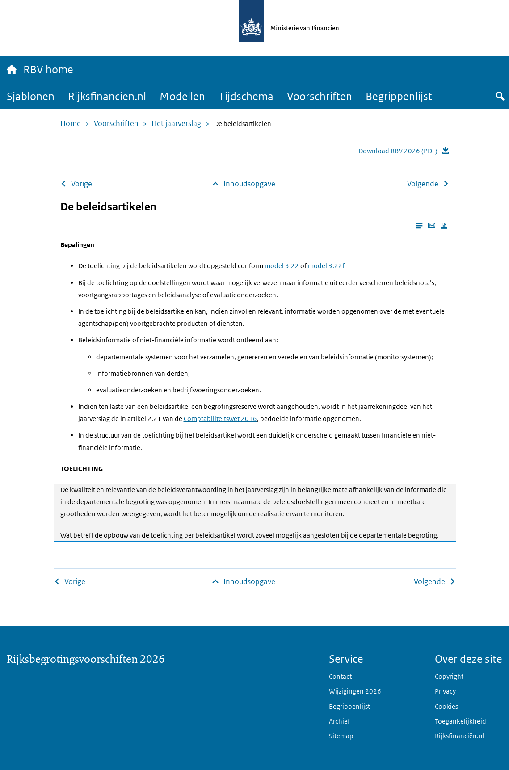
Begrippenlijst (399, 95)
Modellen (182, 95)
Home (70, 123)
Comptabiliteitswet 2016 (220, 418)
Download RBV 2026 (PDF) (397, 151)
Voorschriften (319, 95)
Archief (339, 721)
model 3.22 (282, 265)
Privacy (445, 691)
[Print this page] (444, 226)
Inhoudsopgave (249, 184)
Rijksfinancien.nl (107, 95)
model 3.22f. (327, 265)
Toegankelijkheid (460, 721)
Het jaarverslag (176, 123)
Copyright (449, 676)
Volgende (422, 184)
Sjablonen (31, 95)
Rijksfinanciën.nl (459, 736)
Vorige (81, 184)
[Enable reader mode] (419, 226)
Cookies (446, 706)
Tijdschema (246, 95)
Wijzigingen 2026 (355, 691)
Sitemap (341, 736)
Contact (340, 676)
